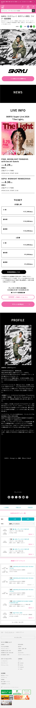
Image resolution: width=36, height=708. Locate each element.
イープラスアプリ (4, 661)
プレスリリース (4, 677)
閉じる (34, 1)
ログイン (22, 8)
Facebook (21, 26)
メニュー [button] (33, 8)
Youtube (21, 665)
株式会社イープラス (4, 675)
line (34, 26)
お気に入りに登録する (19, 79)
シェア (28, 26)
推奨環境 (19, 650)
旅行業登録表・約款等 (5, 654)
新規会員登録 (20, 644)
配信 (28, 519)
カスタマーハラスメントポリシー (24, 654)
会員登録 (28, 8)
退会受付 (19, 646)
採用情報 (2, 679)
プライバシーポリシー (5, 648)
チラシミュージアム (4, 665)
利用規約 (2, 644)
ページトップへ (18, 637)
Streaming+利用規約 (5, 646)
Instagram (22, 667)
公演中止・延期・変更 (22, 648)
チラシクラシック (4, 663)
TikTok (21, 669)
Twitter (31, 26)
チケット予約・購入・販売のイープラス (2, 6)
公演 (15, 519)
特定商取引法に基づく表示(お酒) (7, 652)
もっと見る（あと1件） (18, 622)
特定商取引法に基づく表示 (6, 650)
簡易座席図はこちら (13, 272)
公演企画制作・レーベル (5, 683)
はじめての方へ (21, 652)
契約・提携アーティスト (5, 681)
